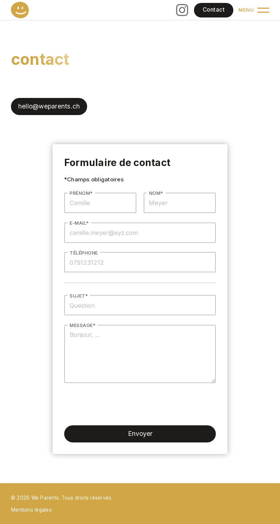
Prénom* (81, 193)
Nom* (156, 193)
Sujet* (79, 296)
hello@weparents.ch (49, 106)
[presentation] (119, 404)
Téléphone (84, 253)
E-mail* (79, 223)
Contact (214, 9)
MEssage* (83, 325)
